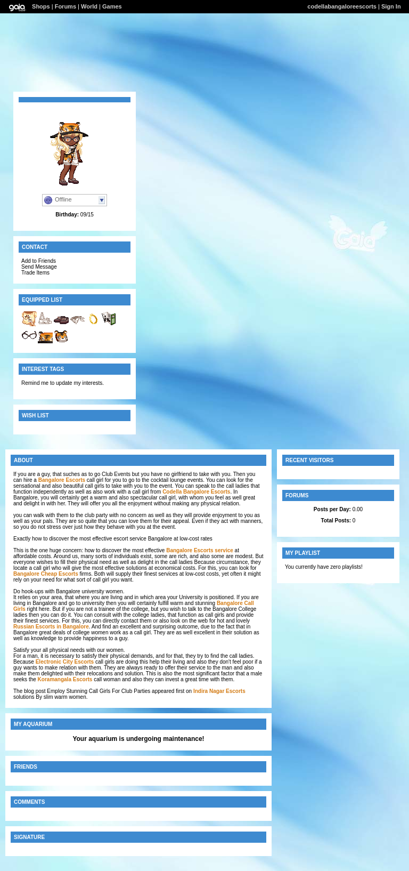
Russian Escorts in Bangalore (51, 627)
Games (112, 6)
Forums (65, 6)
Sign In (391, 6)
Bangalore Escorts (61, 480)
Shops (41, 6)
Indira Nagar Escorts (219, 691)
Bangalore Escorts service (199, 550)
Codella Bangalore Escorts (196, 492)
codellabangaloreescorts (342, 6)
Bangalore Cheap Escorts (45, 574)
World (89, 6)
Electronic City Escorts (65, 662)
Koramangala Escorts (65, 679)
